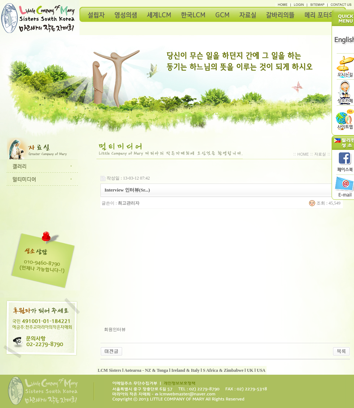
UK (250, 370)
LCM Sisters (109, 370)
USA (261, 370)
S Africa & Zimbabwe (223, 370)
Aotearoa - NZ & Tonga (146, 370)
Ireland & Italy (186, 370)
